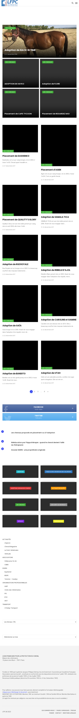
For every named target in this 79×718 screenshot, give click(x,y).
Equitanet (8, 572)
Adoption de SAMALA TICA (55, 217)
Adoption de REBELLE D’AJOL (55, 270)
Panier (51, 713)
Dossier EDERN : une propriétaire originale (28, 450)
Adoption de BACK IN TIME (20, 50)
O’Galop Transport (11, 608)
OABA (6, 565)
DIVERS (4, 568)
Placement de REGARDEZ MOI (56, 113)
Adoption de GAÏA (11, 325)
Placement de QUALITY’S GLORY (19, 219)
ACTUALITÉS (6, 539)
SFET (6, 601)
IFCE (6, 597)
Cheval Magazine (11, 547)
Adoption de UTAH (50, 373)
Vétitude (8, 554)
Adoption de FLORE (51, 83)
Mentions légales (69, 713)
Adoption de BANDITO (14, 373)
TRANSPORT (6, 604)
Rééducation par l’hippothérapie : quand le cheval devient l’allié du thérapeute (37, 443)
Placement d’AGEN (51, 169)
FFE (6, 594)
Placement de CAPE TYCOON (18, 113)
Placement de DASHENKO (15, 155)
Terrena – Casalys (11, 579)
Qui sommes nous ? (48, 710)
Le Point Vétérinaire (11, 550)
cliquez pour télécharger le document (15, 692)
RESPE (6, 575)
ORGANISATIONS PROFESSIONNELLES (14, 583)
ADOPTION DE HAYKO (14, 83)
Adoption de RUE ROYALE (15, 264)
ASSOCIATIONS (7, 557)
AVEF (6, 586)
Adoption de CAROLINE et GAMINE (58, 319)
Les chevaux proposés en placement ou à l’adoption (33, 433)
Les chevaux (10, 28)
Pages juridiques (62, 710)
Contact (58, 713)
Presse (73, 710)
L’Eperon (7, 543)
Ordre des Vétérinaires (13, 590)
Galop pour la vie (11, 561)
